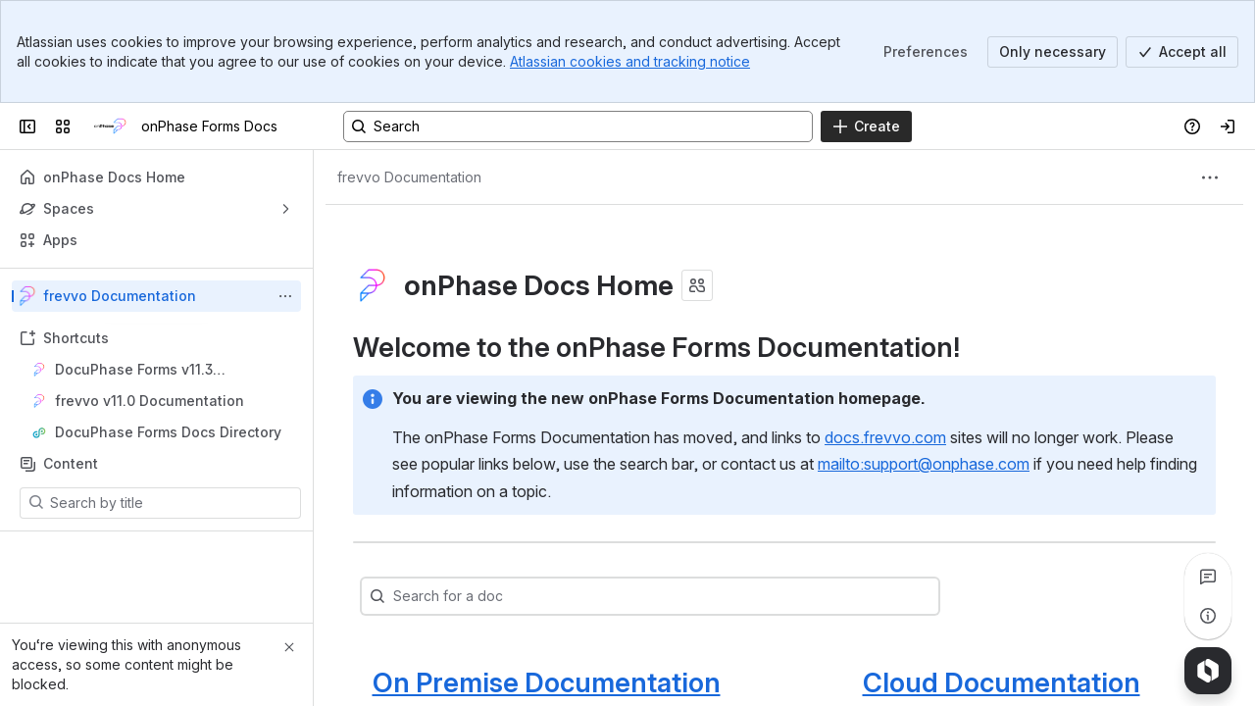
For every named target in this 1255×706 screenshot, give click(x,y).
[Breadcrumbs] (409, 177)
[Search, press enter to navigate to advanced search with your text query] (578, 126)
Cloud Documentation (1001, 682)
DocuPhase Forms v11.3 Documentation (134, 370)
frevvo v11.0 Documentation (149, 400)
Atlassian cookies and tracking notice (630, 61)
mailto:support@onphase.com (923, 464)
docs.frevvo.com (885, 437)
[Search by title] (172, 503)
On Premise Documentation (547, 682)
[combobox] (433, 596)
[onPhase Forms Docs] (109, 126)
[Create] (866, 126)
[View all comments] (1208, 576)
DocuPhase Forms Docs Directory (168, 432)
